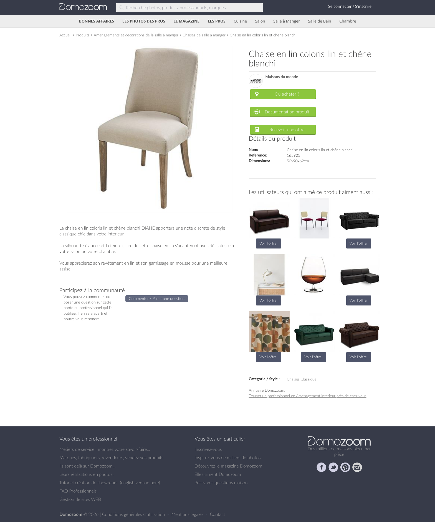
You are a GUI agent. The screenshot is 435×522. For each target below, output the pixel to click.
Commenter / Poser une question (157, 298)
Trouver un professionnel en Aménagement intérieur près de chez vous (307, 395)
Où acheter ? (287, 94)
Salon (260, 21)
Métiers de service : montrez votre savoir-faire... (104, 449)
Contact (217, 514)
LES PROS (217, 21)
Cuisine (240, 21)
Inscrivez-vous (208, 449)
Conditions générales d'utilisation (134, 514)
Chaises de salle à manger (204, 35)
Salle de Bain (319, 21)
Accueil (65, 35)
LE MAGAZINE (186, 21)
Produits (83, 35)
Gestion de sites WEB (80, 499)
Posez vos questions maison (221, 482)
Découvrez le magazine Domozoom (228, 466)
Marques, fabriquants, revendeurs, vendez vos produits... (112, 457)
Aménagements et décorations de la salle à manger (136, 35)
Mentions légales (188, 514)
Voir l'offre (268, 243)
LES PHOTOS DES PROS (143, 21)
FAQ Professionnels (78, 491)
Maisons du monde (281, 76)
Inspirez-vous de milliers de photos (228, 457)
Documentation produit (287, 112)
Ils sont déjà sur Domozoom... (87, 466)
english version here (140, 482)
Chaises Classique (302, 379)
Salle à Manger (286, 21)
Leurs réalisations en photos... (87, 474)
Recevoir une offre (287, 129)
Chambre (347, 21)
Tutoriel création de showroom (88, 482)
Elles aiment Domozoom (218, 474)
